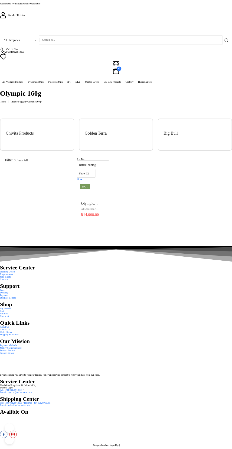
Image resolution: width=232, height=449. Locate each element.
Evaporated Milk (35, 82)
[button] (78, 179)
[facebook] (3, 434)
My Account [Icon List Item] (6, 308)
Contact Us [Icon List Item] (5, 329)
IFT (69, 82)
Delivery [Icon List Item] (4, 292)
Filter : (10, 160)
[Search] (131, 40)
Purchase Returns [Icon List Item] (8, 297)
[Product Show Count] (86, 173)
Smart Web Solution (129, 445)
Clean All (22, 160)
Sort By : (81, 159)
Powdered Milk (55, 82)
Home (3, 101)
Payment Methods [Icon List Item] (8, 345)
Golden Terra (96, 133)
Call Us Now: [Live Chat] (12, 49)
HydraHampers (145, 82)
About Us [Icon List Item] (4, 327)
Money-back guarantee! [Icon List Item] (11, 348)
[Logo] (116, 27)
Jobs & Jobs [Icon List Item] (5, 277)
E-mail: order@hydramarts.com (15, 405)
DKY (78, 82)
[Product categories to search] (19, 40)
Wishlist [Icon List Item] (4, 313)
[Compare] (116, 63)
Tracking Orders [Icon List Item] (7, 271)
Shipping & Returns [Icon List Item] (9, 334)
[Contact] (3, 50)
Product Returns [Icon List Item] (7, 350)
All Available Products (12, 82)
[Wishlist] (116, 57)
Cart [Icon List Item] (2, 311)
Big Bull (170, 133)
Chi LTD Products (112, 82)
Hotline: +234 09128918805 (37, 402)
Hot (85, 186)
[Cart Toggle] (116, 71)
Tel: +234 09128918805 (11, 390)
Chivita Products (20, 133)
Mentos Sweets (92, 82)
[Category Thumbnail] (58, 135)
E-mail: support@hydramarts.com (16, 392)
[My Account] (7, 15)
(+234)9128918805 (15, 52)
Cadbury (129, 82)
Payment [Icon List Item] (4, 295)
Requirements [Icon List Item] (6, 274)
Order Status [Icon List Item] (6, 332)
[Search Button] (227, 40)
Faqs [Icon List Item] (2, 290)
